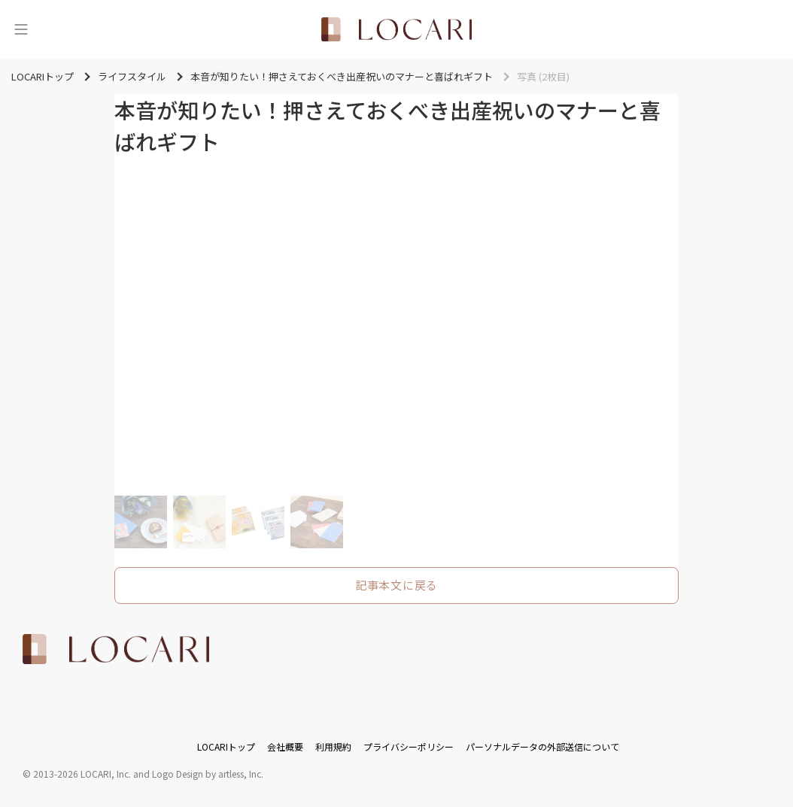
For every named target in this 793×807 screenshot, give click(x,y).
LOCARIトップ (226, 746)
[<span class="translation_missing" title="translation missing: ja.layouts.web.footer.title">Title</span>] (116, 649)
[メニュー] (21, 29)
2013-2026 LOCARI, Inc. (82, 773)
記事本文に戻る (396, 585)
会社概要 (285, 746)
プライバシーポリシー (408, 746)
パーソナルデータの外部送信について (542, 746)
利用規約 (333, 746)
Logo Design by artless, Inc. (207, 773)
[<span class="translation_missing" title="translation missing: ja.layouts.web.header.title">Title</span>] (396, 29)
